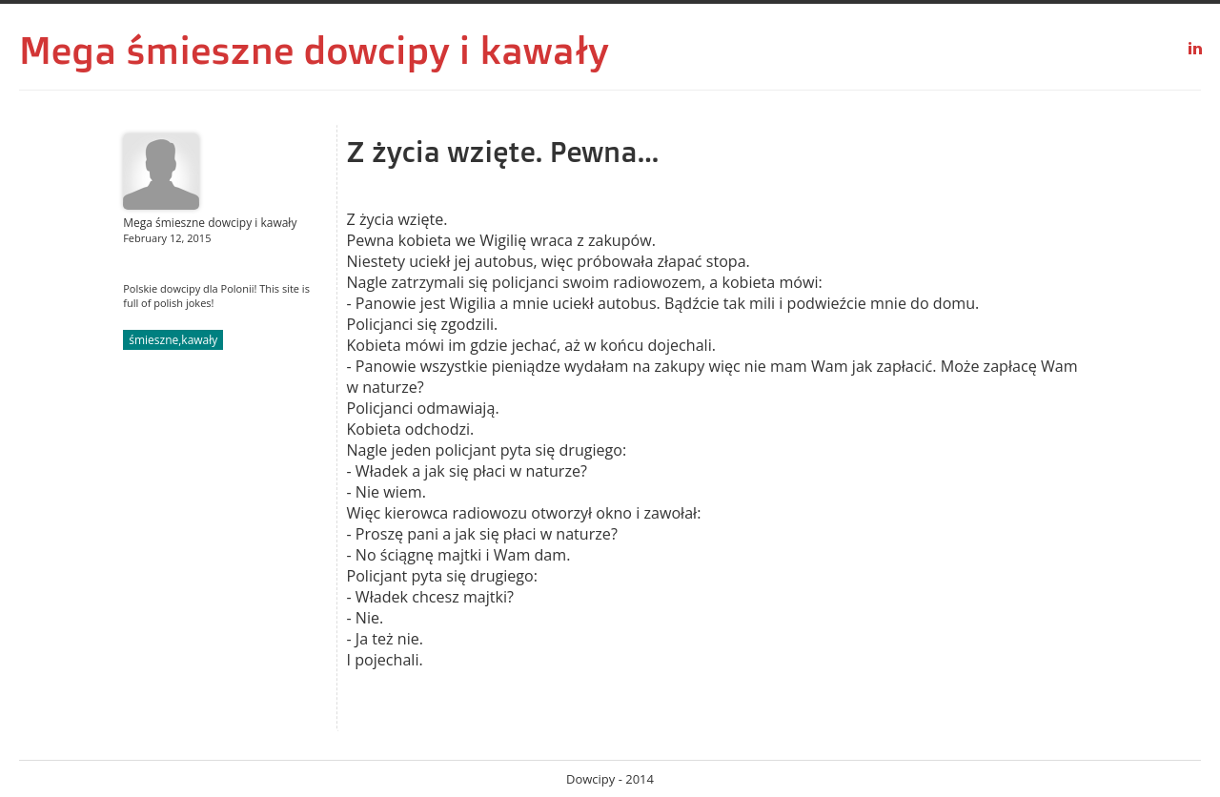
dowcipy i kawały (456, 49)
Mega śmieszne (156, 49)
